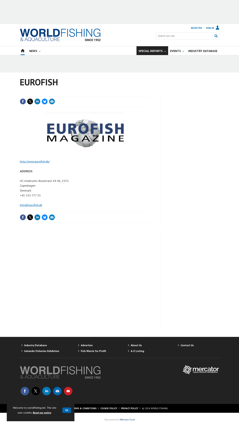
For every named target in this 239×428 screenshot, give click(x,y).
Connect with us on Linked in (46, 391)
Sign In (210, 28)
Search (216, 36)
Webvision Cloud (127, 419)
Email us (57, 391)
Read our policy (42, 412)
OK (66, 410)
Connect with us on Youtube (68, 391)
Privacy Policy (129, 408)
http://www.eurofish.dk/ (35, 161)
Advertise (87, 345)
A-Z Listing (137, 351)
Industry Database (35, 345)
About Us (136, 345)
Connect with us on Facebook (24, 391)
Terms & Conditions (84, 408)
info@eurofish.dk (31, 205)
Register (196, 28)
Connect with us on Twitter (35, 391)
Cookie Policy (108, 408)
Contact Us (187, 345)
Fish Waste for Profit (93, 351)
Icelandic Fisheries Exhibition (41, 351)
